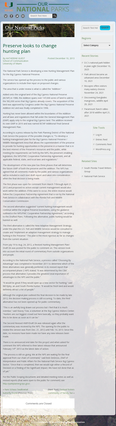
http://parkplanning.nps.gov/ (16, 383)
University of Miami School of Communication (61, 422)
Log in (99, 134)
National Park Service (94, 176)
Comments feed (103, 144)
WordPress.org (103, 149)
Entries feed (101, 139)
